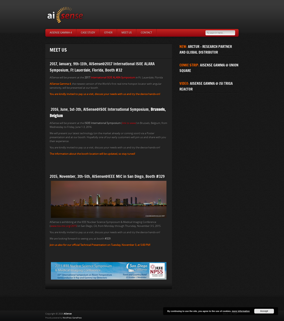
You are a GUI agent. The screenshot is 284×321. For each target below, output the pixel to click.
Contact (146, 32)
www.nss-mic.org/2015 (63, 226)
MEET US (126, 32)
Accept (264, 311)
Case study (88, 32)
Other (108, 32)
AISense (68, 314)
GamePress (77, 318)
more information (240, 311)
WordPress (67, 318)
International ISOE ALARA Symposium (113, 77)
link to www (129, 123)
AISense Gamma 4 (61, 32)
